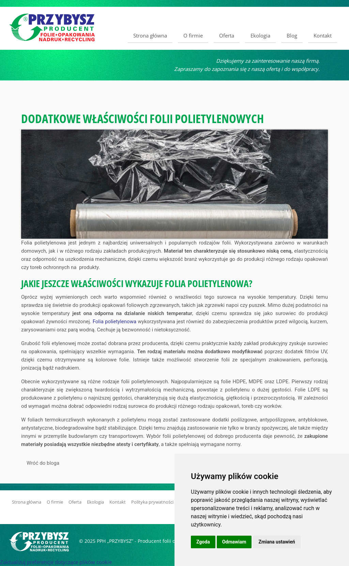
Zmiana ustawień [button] (276, 542)
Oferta (226, 35)
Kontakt (323, 35)
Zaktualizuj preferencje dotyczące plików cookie (56, 561)
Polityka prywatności (152, 502)
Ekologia (260, 35)
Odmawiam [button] (234, 542)
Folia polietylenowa (114, 321)
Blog (292, 35)
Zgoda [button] (203, 542)
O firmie (193, 35)
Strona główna (150, 35)
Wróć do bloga (43, 463)
